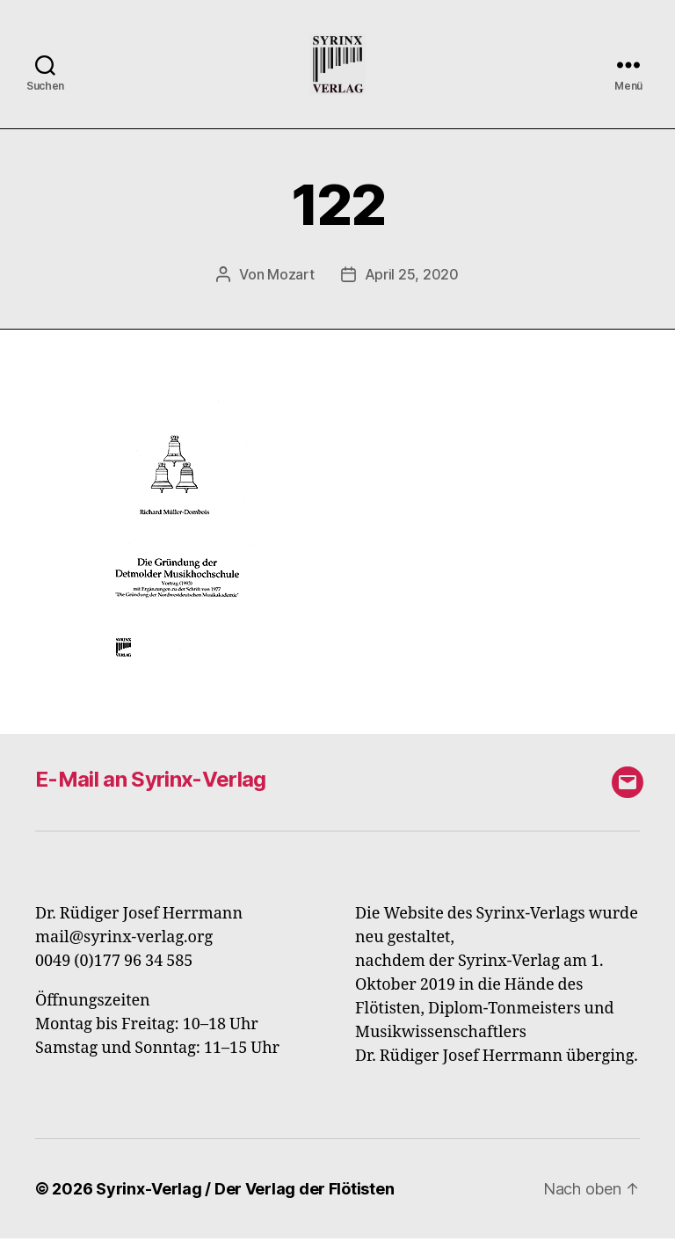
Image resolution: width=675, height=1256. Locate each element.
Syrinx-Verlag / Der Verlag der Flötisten (245, 1206)
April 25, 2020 (412, 292)
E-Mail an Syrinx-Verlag (150, 797)
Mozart (290, 292)
